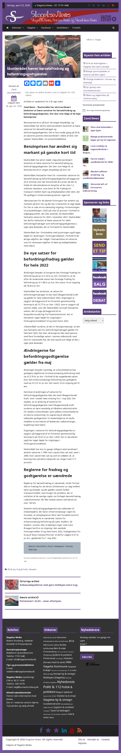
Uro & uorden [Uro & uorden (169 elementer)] (56, 714)
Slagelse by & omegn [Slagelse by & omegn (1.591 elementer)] (57, 700)
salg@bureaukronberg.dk (25, 687)
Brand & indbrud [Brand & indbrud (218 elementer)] (53, 645)
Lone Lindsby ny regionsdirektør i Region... (95, 149)
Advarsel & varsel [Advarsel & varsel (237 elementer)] (49, 637)
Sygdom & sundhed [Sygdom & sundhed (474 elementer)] (64, 707)
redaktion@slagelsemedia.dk (20, 671)
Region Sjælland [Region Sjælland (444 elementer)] (64, 692)
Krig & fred (22, 569)
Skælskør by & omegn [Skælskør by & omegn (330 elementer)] (66, 695)
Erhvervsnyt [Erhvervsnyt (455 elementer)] (49, 658)
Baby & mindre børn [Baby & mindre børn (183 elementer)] (61, 641)
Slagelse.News (42, 558)
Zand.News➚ (63, 27)
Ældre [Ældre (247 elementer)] (51, 717)
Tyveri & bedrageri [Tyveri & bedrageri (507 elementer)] (60, 710)
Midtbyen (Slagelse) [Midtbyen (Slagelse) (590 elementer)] (54, 677)
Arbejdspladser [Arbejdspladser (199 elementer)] (48, 641)
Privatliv (76, 27)
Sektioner (16, 27)
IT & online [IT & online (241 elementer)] (72, 670)
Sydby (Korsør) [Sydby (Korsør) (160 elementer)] (48, 707)
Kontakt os (93, 739)
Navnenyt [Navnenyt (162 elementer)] (68, 678)
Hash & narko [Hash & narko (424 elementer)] (58, 662)
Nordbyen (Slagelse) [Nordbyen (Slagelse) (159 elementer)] (50, 682)
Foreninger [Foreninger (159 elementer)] (59, 659)
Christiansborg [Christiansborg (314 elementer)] (49, 651)
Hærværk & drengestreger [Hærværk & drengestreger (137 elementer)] (59, 670)
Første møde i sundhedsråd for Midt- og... (98, 162)
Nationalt (60, 38)
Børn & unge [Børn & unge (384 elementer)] (60, 648)
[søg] (96, 40)
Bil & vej (11, 569)
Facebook (46, 27)
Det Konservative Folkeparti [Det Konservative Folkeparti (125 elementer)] (65, 652)
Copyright (49, 558)
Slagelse (31, 27)
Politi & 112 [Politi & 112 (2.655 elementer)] (52, 687)
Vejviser (82, 743)
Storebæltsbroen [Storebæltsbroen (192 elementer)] (67, 704)
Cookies (105, 739)
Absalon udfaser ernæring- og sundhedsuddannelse (95, 174)
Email (83, 644)
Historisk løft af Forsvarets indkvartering (95, 187)
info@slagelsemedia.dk (24, 659)
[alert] (99, 110)
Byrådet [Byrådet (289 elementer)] (63, 645)
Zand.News (73, 38)
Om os (81, 739)
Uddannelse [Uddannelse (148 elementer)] (47, 714)
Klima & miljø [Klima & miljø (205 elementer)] (48, 674)
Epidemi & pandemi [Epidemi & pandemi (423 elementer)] (62, 654)
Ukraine (32, 569)
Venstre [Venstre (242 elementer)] (64, 714)
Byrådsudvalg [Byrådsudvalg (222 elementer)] (48, 648)
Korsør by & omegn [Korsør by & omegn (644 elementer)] (64, 673)
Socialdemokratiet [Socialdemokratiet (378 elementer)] (51, 703)
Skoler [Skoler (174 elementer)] (54, 696)
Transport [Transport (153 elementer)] (46, 711)
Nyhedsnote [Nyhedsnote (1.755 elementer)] (66, 682)
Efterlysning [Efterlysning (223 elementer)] (47, 655)
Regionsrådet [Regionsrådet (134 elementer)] (47, 696)
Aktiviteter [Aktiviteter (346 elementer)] (61, 637)
